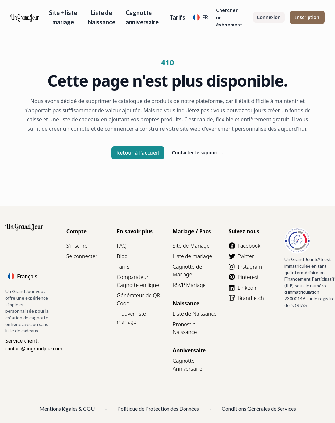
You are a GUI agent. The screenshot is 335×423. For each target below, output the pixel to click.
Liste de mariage (192, 256)
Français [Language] (22, 276)
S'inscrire (77, 245)
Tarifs (177, 17)
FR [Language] (200, 17)
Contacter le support (198, 153)
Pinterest (244, 277)
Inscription (307, 17)
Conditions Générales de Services (259, 408)
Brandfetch (246, 298)
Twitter (241, 256)
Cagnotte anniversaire (142, 17)
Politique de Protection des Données (158, 408)
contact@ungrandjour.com (33, 348)
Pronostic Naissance (185, 328)
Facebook (244, 245)
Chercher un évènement (229, 17)
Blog (122, 256)
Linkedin (243, 287)
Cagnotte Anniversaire (187, 364)
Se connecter (81, 256)
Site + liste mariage (63, 17)
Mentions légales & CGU (67, 408)
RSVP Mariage (189, 285)
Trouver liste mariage (131, 317)
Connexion (269, 17)
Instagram (245, 266)
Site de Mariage (191, 245)
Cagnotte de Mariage (187, 270)
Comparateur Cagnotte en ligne (138, 281)
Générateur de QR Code (138, 299)
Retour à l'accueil (137, 152)
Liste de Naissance (101, 17)
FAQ (121, 245)
